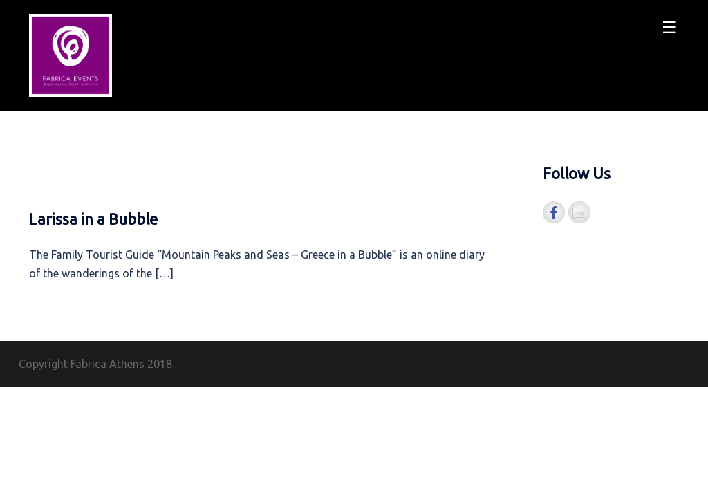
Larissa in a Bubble (93, 219)
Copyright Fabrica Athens (82, 364)
